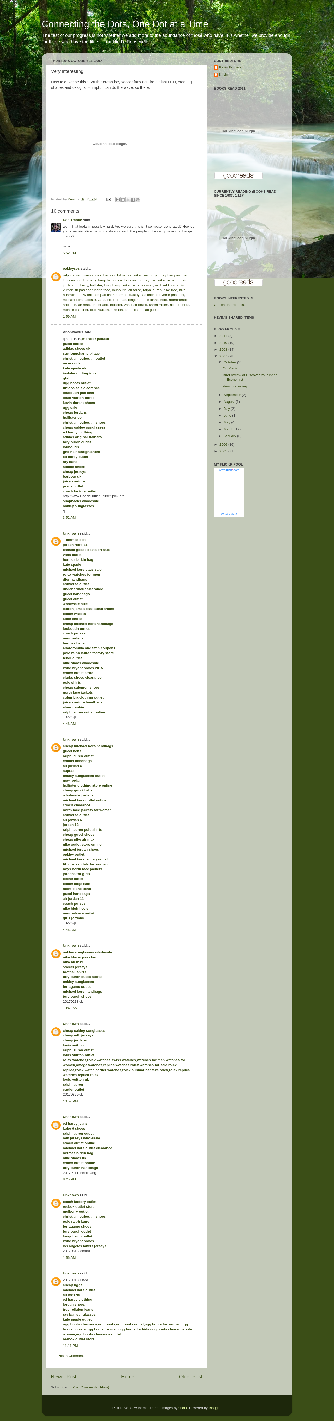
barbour (109, 275)
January (230, 436)
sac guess (151, 310)
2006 (223, 445)
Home (127, 1376)
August (230, 402)
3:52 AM (69, 517)
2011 (223, 336)
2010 (223, 343)
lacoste (90, 300)
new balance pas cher (97, 295)
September (233, 395)
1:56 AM (69, 1258)
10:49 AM (70, 1008)
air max (147, 285)
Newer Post (63, 1376)
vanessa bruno (135, 305)
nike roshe (131, 285)
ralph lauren (72, 275)
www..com (229, 469)
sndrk (182, 1408)
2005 (223, 451)
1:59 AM (69, 316)
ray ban (150, 280)
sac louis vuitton (129, 280)
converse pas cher (170, 295)
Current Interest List (229, 305)
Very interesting (235, 386)
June (228, 415)
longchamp (107, 280)
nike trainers (179, 305)
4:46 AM (69, 724)
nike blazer (119, 310)
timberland (100, 305)
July (227, 409)
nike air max (116, 300)
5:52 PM (69, 253)
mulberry (81, 285)
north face (102, 290)
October (230, 362)
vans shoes (92, 275)
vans (101, 300)
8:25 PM (69, 1179)
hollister (96, 285)
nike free (141, 275)
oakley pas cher (141, 295)
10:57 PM (70, 1101)
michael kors (165, 285)
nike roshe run (169, 280)
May (227, 422)
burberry (90, 280)
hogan (155, 275)
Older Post (190, 1376)
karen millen (158, 305)
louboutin (119, 290)
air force (134, 290)
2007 (223, 356)
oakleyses (71, 269)
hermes (121, 295)
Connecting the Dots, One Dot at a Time (125, 24)
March (229, 429)
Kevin (223, 75)
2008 (223, 349)
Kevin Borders (230, 67)
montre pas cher (75, 310)
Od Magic (230, 368)
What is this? (229, 514)
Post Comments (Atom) (91, 1387)
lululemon (124, 275)
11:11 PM (70, 1346)
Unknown (71, 533)
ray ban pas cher (175, 275)
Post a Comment (71, 1356)
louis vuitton (72, 280)
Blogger (215, 1408)
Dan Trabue (72, 220)
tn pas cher (83, 290)
